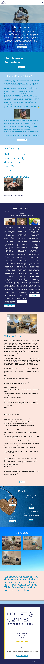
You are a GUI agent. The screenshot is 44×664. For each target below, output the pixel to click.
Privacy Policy (7, 661)
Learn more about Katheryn (33, 296)
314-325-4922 (22, 635)
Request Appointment (22, 655)
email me (22, 637)
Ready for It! (12, 505)
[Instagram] (19, 641)
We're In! (31, 507)
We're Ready (12, 521)
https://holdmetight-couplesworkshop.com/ (14, 195)
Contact (7, 198)
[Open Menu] (42, 2)
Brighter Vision (36, 661)
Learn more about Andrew (9, 306)
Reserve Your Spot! (22, 139)
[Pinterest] (27, 641)
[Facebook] (17, 641)
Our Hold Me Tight (22, 47)
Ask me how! (21, 67)
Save (31, 519)
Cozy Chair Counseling (16, 361)
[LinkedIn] (22, 641)
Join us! (22, 481)
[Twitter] (25, 641)
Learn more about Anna (21, 301)
